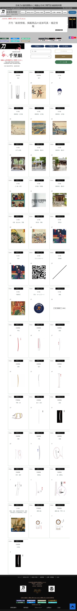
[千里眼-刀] (37, 46)
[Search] (63, 56)
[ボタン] (18, 72)
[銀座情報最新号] (25, 41)
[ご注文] (59, 607)
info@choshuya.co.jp (5, 16)
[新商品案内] (13, 608)
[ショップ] (52, 600)
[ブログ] (15, 41)
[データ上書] (63, 62)
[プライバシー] (38, 607)
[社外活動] (4, 38)
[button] (47, 12)
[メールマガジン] (4, 41)
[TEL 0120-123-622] (67, 8)
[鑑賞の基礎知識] (25, 38)
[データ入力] (63, 51)
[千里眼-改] (51, 46)
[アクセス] (72, 12)
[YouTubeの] (75, 37)
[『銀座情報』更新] (20, 600)
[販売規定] (26, 608)
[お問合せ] (49, 607)
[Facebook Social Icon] (70, 37)
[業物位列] (15, 38)
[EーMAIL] (65, 46)
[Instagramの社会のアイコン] (72, 37)
